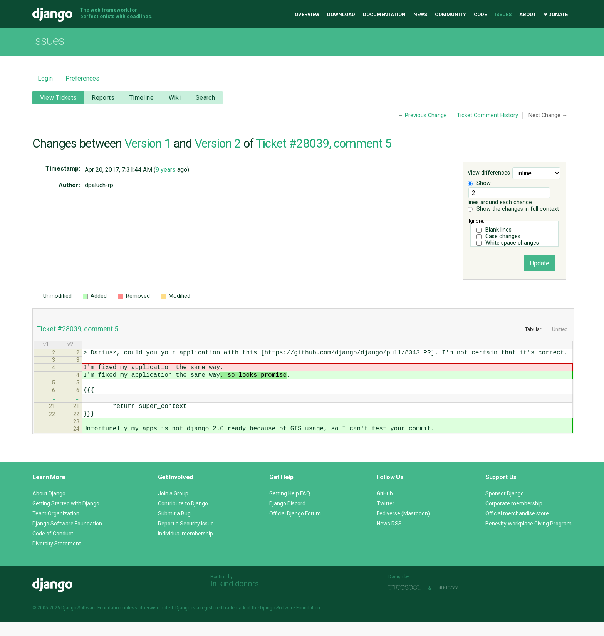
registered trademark (222, 621)
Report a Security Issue (186, 537)
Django (52, 15)
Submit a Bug (174, 527)
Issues (503, 14)
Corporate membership (513, 517)
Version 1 (147, 143)
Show (479, 183)
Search (205, 97)
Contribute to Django (183, 517)
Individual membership (185, 547)
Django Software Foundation (67, 537)
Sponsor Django (504, 507)
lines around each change (509, 196)
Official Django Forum (295, 527)
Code (480, 14)
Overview (307, 14)
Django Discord (287, 517)
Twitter (385, 517)
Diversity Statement (56, 557)
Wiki (175, 97)
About (527, 14)
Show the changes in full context (513, 209)
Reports (103, 97)
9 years (166, 169)
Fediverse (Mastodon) (403, 527)
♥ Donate (556, 14)
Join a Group (173, 507)
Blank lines (498, 230)
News (420, 14)
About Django (48, 507)
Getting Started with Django (65, 517)
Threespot (406, 601)
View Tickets (58, 97)
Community (450, 14)
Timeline (141, 97)
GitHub (385, 507)
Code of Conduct (52, 547)
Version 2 (218, 143)
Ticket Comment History (487, 115)
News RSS (389, 537)
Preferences (82, 78)
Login (45, 78)
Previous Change (426, 115)
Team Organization (55, 527)
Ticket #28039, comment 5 (323, 143)
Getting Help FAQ (289, 507)
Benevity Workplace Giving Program (528, 537)
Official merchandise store (517, 527)
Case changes (502, 236)
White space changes (512, 243)
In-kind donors (234, 597)
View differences (489, 173)
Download (341, 14)
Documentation (384, 14)
